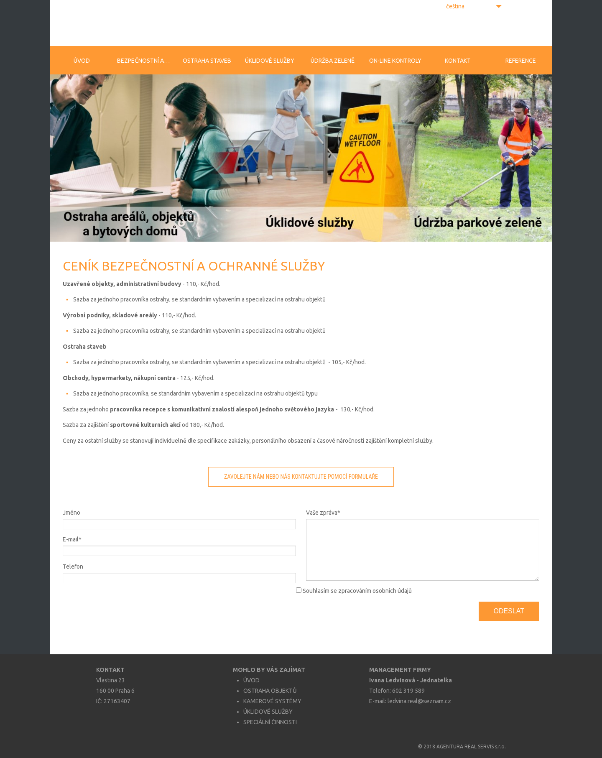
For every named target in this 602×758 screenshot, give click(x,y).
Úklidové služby (269, 60)
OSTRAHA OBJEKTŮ (270, 690)
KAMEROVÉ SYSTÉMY (272, 701)
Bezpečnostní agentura (146, 60)
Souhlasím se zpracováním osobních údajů (357, 590)
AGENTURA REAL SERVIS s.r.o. (471, 746)
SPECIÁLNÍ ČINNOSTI (270, 722)
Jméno (71, 512)
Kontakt (458, 60)
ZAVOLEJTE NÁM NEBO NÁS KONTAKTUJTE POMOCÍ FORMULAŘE (301, 476)
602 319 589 (408, 690)
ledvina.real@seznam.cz (419, 701)
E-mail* (72, 539)
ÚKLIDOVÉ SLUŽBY (268, 711)
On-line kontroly (395, 60)
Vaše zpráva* (323, 512)
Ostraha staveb (207, 60)
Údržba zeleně (333, 60)
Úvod (82, 60)
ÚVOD (251, 680)
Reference (520, 60)
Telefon (73, 566)
